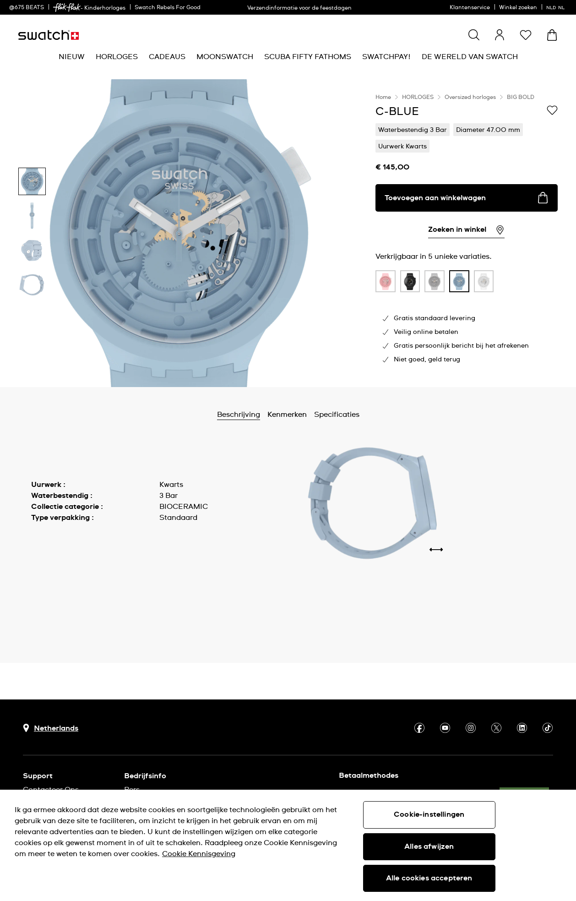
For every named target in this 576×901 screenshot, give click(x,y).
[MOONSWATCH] (224, 57)
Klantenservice (470, 8)
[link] (67, 7)
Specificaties (336, 414)
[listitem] (385, 283)
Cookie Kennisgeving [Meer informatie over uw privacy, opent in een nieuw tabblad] (198, 853)
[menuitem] (71, 57)
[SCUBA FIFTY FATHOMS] (307, 57)
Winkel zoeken (518, 8)
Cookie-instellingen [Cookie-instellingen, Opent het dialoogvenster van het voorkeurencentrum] (429, 814)
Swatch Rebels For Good (168, 8)
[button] (526, 35)
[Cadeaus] (167, 57)
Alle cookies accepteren (429, 878)
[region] (466, 233)
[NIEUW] (72, 57)
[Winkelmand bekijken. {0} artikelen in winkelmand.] (552, 35)
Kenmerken (287, 414)
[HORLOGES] (117, 57)
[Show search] (473, 34)
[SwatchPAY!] (386, 57)
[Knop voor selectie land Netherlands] (50, 728)
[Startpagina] (48, 35)
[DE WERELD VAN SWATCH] (470, 57)
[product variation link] (385, 281)
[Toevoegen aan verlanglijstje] (552, 110)
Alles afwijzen (429, 846)
